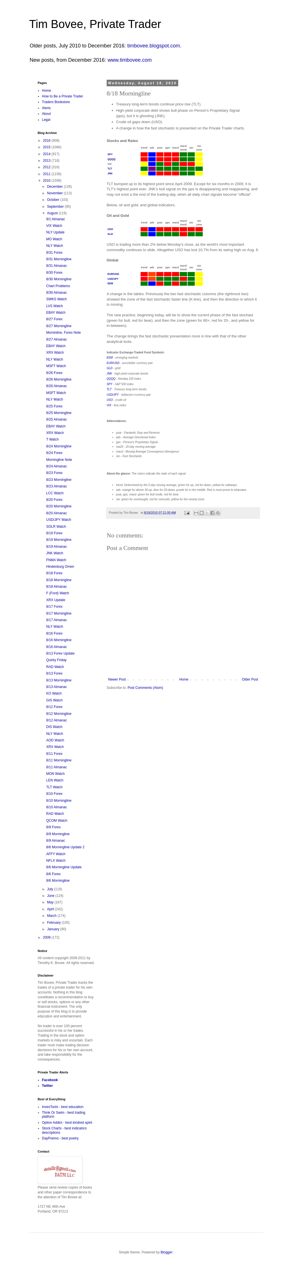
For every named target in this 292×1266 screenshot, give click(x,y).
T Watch (52, 439)
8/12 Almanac (56, 720)
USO (110, 229)
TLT (110, 168)
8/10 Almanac (56, 807)
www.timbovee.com (130, 60)
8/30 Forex (54, 273)
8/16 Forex (54, 633)
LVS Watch (54, 306)
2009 (47, 937)
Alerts (46, 108)
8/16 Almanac (56, 647)
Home (183, 679)
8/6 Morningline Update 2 (65, 847)
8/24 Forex (54, 453)
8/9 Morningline (58, 834)
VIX (109, 405)
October (53, 200)
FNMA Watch (56, 560)
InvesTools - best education (62, 1107)
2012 (47, 167)
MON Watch (55, 774)
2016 (47, 141)
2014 (47, 154)
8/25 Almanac (56, 419)
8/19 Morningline (59, 540)
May (50, 902)
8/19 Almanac (56, 547)
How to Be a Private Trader (62, 96)
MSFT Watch (56, 366)
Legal (46, 120)
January (53, 929)
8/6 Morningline (58, 881)
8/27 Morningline (59, 326)
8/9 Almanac (55, 841)
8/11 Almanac (56, 767)
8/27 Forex (54, 319)
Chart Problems (58, 286)
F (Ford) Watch (57, 593)
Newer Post (117, 679)
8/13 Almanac (56, 687)
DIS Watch (54, 727)
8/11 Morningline (59, 760)
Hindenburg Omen (60, 567)
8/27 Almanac (56, 339)
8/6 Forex (53, 874)
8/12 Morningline (59, 714)
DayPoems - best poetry (60, 1138)
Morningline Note (59, 460)
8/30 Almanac (56, 293)
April (51, 909)
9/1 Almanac (55, 219)
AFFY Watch (55, 854)
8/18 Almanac (56, 587)
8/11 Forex (54, 754)
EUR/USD (113, 274)
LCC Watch (55, 493)
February (54, 923)
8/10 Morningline (59, 801)
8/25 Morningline (59, 413)
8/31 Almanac (56, 266)
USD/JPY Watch (58, 520)
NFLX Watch (56, 861)
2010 (47, 181)
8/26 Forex (54, 373)
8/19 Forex (54, 533)
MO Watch (54, 239)
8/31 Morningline (59, 259)
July (50, 889)
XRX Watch (55, 353)
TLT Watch (54, 787)
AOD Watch (55, 740)
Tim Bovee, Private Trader (95, 24)
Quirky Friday (56, 660)
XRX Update (55, 600)
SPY (110, 154)
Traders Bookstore (56, 102)
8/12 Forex (54, 707)
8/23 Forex (54, 473)
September (56, 207)
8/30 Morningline (59, 279)
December (55, 187)
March (52, 916)
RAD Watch (55, 667)
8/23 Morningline (59, 480)
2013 (47, 161)
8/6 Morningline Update (64, 867)
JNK (110, 173)
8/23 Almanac (56, 486)
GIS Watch (54, 700)
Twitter (47, 1086)
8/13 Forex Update (60, 653)
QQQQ (111, 159)
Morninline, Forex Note (63, 333)
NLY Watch (54, 246)
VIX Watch (54, 226)
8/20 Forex (54, 500)
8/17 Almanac (56, 620)
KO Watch (54, 693)
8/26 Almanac (56, 386)
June (51, 896)
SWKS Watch (56, 299)
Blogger (166, 1252)
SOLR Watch (56, 527)
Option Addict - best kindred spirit (67, 1123)
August (53, 213)
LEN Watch (54, 780)
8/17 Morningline (59, 613)
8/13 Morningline (59, 680)
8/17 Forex (54, 607)
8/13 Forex (54, 673)
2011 (47, 174)
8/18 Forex (54, 573)
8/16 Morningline (59, 640)
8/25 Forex (54, 406)
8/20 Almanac (56, 513)
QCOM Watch (56, 821)
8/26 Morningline (59, 379)
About (46, 114)
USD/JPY (113, 278)
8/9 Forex (53, 827)
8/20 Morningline (59, 506)
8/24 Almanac (56, 466)
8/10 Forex (54, 794)
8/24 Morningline (59, 446)
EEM (110, 283)
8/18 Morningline (59, 580)
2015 (47, 147)
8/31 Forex (54, 253)
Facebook (50, 1080)
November (55, 193)
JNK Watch (54, 553)
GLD (110, 234)
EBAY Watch (56, 313)
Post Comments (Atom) (145, 688)
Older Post (250, 679)
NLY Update (55, 232)
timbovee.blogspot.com (153, 46)
